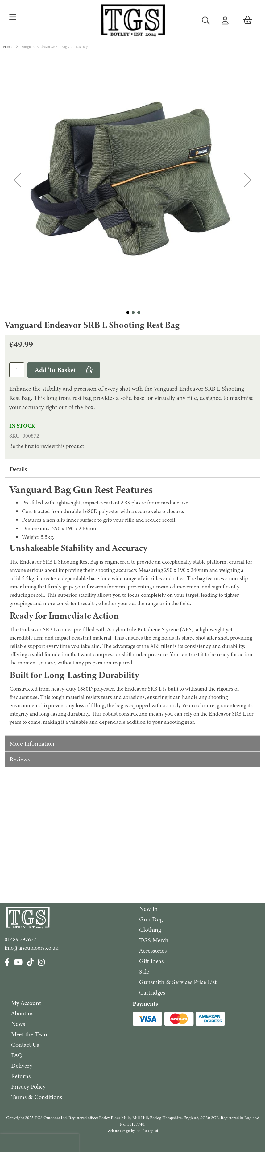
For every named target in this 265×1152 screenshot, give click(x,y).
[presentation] (39, 1143)
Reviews (20, 759)
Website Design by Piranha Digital (132, 1130)
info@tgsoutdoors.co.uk (31, 947)
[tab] (132, 469)
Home (7, 46)
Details (18, 469)
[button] (17, 180)
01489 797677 (20, 939)
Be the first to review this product (46, 446)
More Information (32, 743)
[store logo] (132, 20)
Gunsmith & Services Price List (178, 982)
